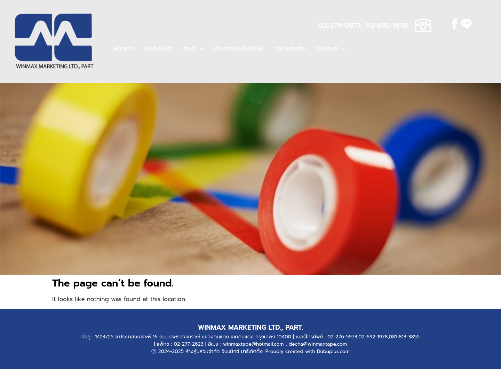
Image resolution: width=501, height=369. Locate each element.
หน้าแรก (124, 48)
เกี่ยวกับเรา (159, 48)
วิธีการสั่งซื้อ (289, 48)
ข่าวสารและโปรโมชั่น (239, 48)
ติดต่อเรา (330, 48)
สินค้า (193, 48)
